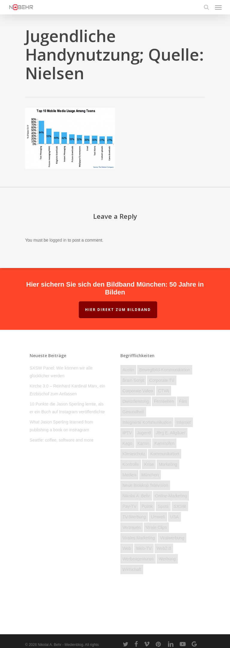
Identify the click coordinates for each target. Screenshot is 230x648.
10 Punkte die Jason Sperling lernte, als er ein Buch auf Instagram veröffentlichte (67, 408)
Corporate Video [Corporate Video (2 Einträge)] (137, 390)
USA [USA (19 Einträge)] (174, 516)
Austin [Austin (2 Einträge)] (128, 369)
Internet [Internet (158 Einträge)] (183, 422)
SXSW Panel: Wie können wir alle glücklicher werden (61, 372)
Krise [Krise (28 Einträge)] (149, 464)
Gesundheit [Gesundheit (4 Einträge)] (133, 411)
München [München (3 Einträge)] (150, 474)
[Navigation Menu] (218, 7)
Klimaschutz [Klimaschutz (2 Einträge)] (133, 453)
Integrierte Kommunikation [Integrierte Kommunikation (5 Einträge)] (146, 422)
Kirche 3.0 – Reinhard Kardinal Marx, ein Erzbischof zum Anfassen (67, 390)
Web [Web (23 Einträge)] (126, 548)
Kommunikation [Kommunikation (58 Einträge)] (164, 453)
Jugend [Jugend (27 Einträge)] (144, 432)
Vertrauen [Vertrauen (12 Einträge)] (131, 527)
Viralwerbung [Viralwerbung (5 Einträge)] (172, 537)
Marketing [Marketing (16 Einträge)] (168, 464)
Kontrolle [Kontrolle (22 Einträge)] (130, 464)
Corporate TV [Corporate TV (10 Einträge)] (161, 380)
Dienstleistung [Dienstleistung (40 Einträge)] (135, 401)
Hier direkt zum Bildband (118, 309)
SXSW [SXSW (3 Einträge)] (180, 506)
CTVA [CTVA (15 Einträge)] (163, 390)
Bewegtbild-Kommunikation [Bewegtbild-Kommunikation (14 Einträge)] (164, 369)
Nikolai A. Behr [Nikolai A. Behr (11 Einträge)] (136, 495)
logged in (57, 240)
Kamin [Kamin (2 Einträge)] (143, 443)
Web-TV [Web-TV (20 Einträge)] (144, 548)
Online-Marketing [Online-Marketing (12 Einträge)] (171, 495)
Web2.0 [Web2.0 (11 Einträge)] (164, 548)
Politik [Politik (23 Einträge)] (147, 506)
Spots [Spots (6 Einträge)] (163, 506)
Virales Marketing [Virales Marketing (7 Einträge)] (138, 537)
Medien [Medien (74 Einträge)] (129, 474)
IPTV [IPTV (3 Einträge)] (127, 432)
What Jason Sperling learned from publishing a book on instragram (61, 426)
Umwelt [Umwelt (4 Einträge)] (158, 516)
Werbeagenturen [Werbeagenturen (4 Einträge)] (138, 558)
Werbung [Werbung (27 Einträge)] (167, 558)
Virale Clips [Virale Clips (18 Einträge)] (156, 527)
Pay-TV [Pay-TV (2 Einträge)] (129, 506)
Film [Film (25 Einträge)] (183, 401)
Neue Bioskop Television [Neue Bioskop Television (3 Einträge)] (145, 485)
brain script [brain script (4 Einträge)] (133, 380)
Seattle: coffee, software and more (61, 440)
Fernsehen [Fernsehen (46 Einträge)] (164, 401)
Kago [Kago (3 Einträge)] (127, 443)
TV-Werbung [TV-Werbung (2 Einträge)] (134, 516)
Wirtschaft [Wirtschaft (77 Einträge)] (131, 569)
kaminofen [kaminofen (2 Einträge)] (164, 443)
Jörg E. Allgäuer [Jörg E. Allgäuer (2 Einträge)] (170, 432)
